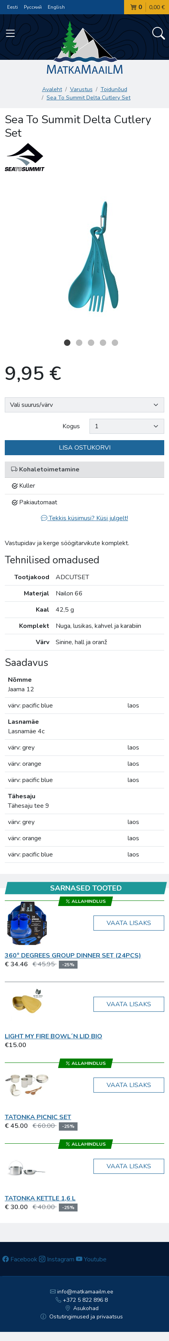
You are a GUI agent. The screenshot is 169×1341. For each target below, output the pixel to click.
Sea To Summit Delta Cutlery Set (88, 97)
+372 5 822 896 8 (82, 1300)
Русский (33, 7)
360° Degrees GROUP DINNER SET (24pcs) (73, 955)
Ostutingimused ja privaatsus (82, 1316)
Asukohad (82, 1308)
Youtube (91, 1259)
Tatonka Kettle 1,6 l (40, 1198)
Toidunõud (114, 89)
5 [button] (115, 343)
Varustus (81, 89)
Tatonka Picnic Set (38, 1117)
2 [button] (79, 343)
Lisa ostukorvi (85, 447)
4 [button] (103, 343)
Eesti (12, 7)
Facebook (19, 1259)
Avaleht (52, 89)
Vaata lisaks (129, 923)
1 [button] (67, 343)
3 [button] (91, 343)
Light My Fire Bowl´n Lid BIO (53, 1036)
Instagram (56, 1259)
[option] (84, 256)
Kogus (71, 426)
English (56, 7)
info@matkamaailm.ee (81, 1291)
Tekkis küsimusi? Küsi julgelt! (84, 518)
